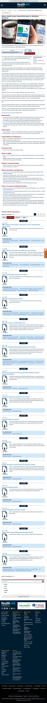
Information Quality (16, 688)
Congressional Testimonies (3, 655)
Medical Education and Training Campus (17, 630)
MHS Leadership (4, 613)
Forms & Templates (4, 661)
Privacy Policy (11, 686)
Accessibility (36, 686)
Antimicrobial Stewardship (7, 191)
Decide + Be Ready (6, 155)
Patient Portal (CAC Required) (22, 205)
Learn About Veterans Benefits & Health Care (17, 664)
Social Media (37, 620)
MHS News (37, 612)
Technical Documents (5, 674)
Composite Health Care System (10, 419)
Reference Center (5, 650)
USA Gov (42, 688)
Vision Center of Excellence (22, 290)
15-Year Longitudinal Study (36, 240)
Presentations (3, 669)
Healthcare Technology (35, 59)
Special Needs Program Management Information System (17, 532)
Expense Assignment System (10, 487)
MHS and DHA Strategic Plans (23, 83)
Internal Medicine (6, 175)
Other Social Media (29, 53)
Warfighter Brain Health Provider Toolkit (10, 188)
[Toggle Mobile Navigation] (2, 5)
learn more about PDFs (25, 700)
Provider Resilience (6, 197)
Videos (5, 592)
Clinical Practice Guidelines (4, 652)
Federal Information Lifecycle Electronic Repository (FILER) (18, 464)
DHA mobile (4, 112)
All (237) (4, 217)
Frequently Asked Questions (4, 664)
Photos (5, 588)
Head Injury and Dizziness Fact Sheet (12, 299)
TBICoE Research (34, 569)
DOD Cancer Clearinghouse (26, 617)
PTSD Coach (5, 122)
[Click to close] (46, 250)
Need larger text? (6, 13)
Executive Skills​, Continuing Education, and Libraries (16, 626)
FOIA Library (3, 659)
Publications (3, 671)
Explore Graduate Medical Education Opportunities (17, 677)
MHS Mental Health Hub (28, 622)
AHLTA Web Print (6, 442)
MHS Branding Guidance (5, 623)
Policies (2, 667)
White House (20, 691)
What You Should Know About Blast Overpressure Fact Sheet (19, 347)
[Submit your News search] (43, 581)
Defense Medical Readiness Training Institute (16, 622)
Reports (2, 673)
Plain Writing (35, 688)
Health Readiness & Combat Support (27, 632)
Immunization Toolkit (6, 172)
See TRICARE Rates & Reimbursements (17, 668)
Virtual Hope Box (6, 123)
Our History (3, 621)
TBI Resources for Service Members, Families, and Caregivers (31, 288)
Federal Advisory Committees (4, 619)
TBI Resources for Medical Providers (9, 290)
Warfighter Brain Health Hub (38, 61)
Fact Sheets (3, 658)
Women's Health (27, 647)
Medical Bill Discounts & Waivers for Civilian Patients (28, 639)
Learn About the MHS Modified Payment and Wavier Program (17, 661)
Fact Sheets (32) (10, 217)
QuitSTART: (5, 150)
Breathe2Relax (5, 117)
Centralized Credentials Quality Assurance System (16, 397)
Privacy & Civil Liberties (28, 642)
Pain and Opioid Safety (7, 131)
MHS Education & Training (17, 612)
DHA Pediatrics (5, 194)
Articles (5, 584)
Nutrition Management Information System (13, 510)
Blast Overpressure (22, 338)
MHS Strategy (3, 617)
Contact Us (3, 625)
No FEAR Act (19, 686)
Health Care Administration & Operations (27, 628)
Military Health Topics (27, 612)
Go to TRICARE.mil (16, 652)
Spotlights (6, 590)
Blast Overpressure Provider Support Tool (13, 323)
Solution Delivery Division (23, 388)
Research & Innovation (28, 643)
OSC (27, 691)
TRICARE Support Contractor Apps (9, 182)
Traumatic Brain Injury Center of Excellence (10, 240)
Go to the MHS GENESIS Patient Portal (17, 657)
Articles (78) (17, 217)
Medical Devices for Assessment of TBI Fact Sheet (16, 555)
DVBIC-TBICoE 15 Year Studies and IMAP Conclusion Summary (19, 250)
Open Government (26, 688)
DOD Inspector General (6, 688)
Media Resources (38, 622)
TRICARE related (11, 112)
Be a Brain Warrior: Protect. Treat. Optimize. (35, 314)
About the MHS (4, 612)
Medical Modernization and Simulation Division (17, 632)
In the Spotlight (38, 618)
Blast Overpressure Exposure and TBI (26, 337)
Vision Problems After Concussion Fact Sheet (14, 274)
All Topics (25, 615)
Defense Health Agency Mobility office (10, 62)
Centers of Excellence (28, 634)
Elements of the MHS (5, 615)
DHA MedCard (5, 178)
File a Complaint (15, 679)
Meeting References (4, 666)
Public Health (14, 388)
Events (5, 586)
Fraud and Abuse (28, 686)
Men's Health (26, 645)
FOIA (43, 686)
